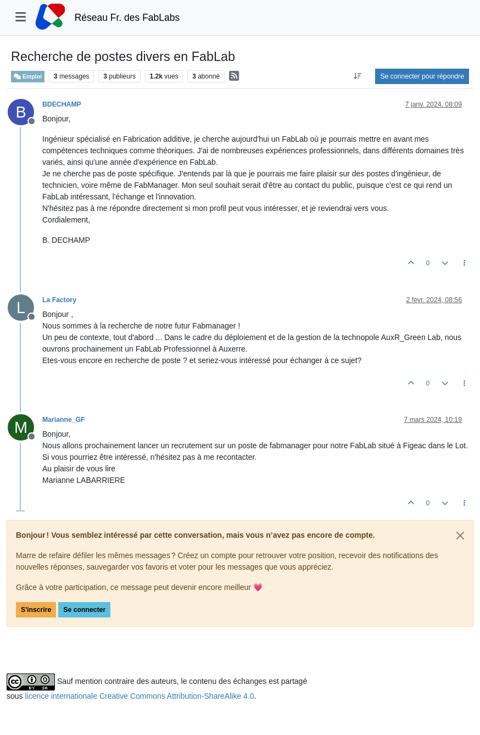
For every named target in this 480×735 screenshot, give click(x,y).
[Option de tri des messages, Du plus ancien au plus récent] (357, 76)
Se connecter (84, 610)
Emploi (28, 76)
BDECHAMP (61, 104)
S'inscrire (36, 610)
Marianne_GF (63, 420)
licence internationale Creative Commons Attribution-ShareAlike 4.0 (139, 696)
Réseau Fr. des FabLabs (127, 17)
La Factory (59, 300)
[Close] (460, 535)
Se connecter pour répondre (422, 76)
